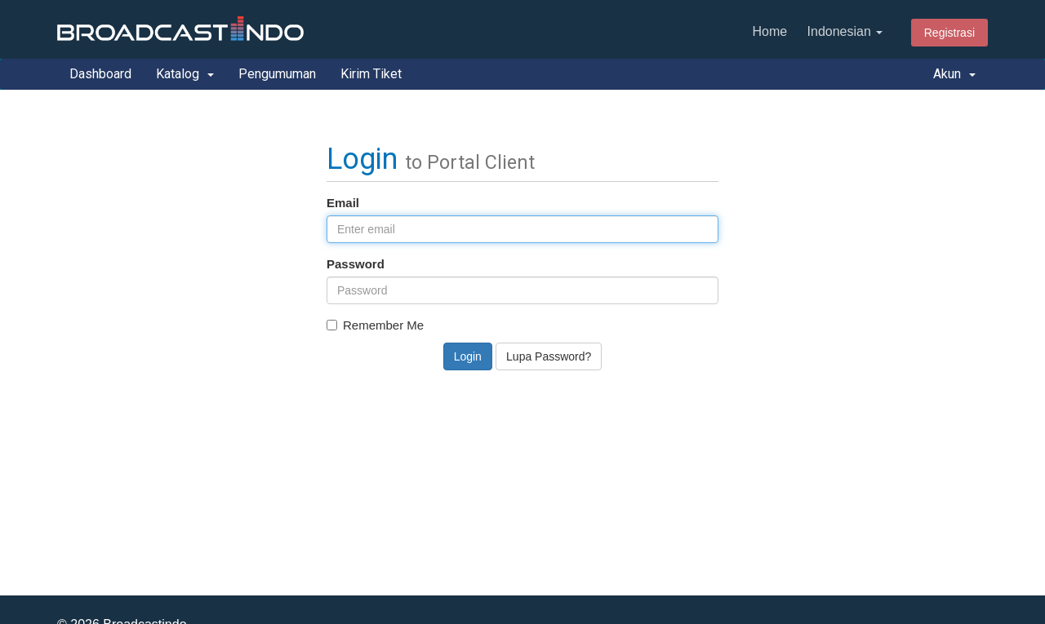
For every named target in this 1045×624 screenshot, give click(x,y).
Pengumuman (277, 74)
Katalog (185, 74)
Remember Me (375, 325)
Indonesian (845, 31)
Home (769, 31)
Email (343, 203)
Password (356, 264)
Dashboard (100, 74)
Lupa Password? (548, 356)
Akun (954, 74)
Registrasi (949, 32)
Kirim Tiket (371, 74)
